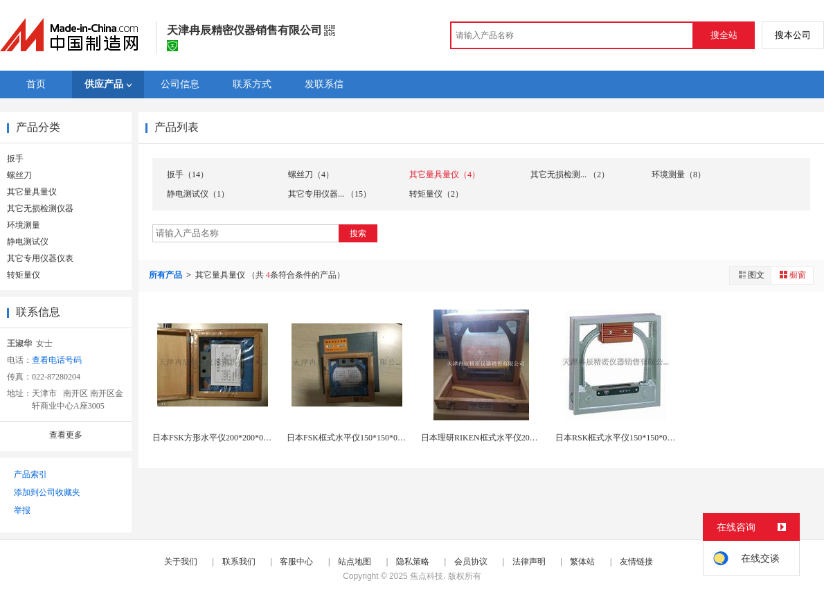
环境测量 (23, 225)
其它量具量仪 (32, 192)
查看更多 (65, 435)
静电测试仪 (27, 242)
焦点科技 (426, 576)
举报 (22, 510)
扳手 (15, 158)
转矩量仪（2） (436, 194)
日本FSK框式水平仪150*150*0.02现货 (355, 437)
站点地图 (354, 561)
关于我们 (180, 561)
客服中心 (296, 561)
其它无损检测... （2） (569, 174)
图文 (750, 274)
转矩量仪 (23, 275)
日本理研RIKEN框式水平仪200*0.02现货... (498, 437)
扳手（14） (187, 174)
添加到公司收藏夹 (47, 492)
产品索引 (30, 474)
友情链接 (636, 561)
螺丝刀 (19, 175)
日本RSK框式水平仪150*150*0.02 (616, 437)
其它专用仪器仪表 (40, 258)
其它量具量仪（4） (444, 174)
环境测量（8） (679, 174)
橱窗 (792, 274)
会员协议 (470, 561)
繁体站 (582, 561)
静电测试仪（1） (198, 194)
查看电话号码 (57, 360)
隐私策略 (412, 561)
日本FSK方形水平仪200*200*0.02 (213, 437)
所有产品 (166, 275)
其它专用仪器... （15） (329, 194)
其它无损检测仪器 (40, 208)
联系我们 (239, 561)
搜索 (358, 233)
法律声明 (529, 561)
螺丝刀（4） (311, 174)
